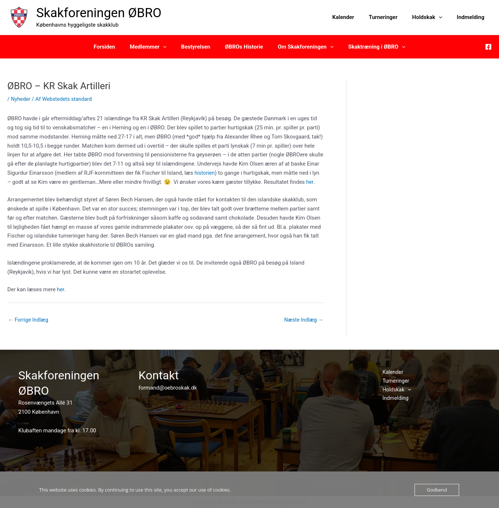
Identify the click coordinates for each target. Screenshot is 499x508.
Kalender (356, 17)
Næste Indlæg (302, 320)
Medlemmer (153, 46)
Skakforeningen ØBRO (98, 12)
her (310, 182)
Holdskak (433, 17)
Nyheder (21, 99)
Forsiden (113, 46)
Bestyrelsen (197, 46)
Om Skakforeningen (300, 46)
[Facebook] (488, 46)
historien (205, 173)
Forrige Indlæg (29, 320)
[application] (444, 17)
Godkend (437, 489)
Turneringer (392, 17)
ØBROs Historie (242, 46)
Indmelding (472, 17)
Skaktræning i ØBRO (367, 46)
